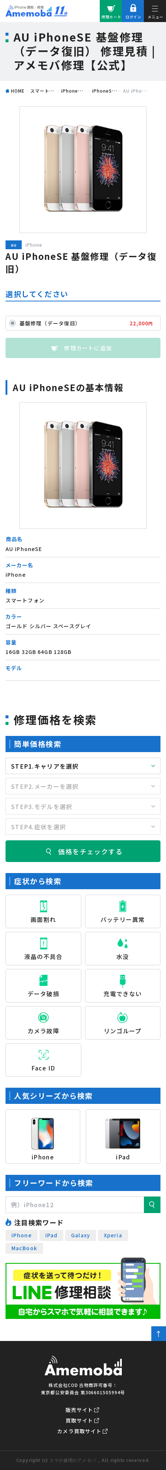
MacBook (24, 1248)
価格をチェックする (90, 851)
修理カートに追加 (88, 348)
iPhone (21, 1235)
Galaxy (80, 1235)
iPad (51, 1235)
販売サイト (79, 1409)
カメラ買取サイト (79, 1431)
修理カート (111, 16)
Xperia (113, 1235)
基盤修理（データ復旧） (88, 323)
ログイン (133, 16)
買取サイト (79, 1420)
